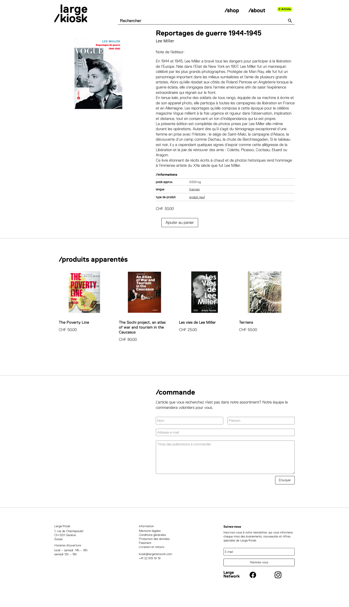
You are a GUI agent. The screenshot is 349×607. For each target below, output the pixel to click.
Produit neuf (197, 208)
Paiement (145, 553)
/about (256, 10)
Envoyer (285, 491)
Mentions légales (150, 541)
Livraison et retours (151, 558)
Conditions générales (152, 545)
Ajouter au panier (180, 233)
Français (194, 200)
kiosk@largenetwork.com (155, 565)
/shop (232, 10)
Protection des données (154, 549)
